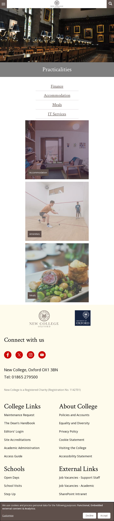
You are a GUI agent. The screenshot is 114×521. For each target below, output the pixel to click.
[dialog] (57, 511)
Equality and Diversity (74, 423)
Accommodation (57, 95)
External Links (78, 468)
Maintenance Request (19, 415)
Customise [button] (8, 515)
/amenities (57, 211)
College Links (22, 406)
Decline (89, 515)
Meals (57, 104)
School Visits (13, 486)
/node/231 (57, 149)
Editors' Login (13, 431)
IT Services (57, 114)
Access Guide (13, 456)
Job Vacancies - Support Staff (79, 477)
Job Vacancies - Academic (76, 486)
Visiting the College (72, 448)
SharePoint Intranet (73, 494)
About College (78, 406)
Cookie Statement (71, 440)
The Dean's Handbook (19, 423)
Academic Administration (21, 448)
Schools (14, 468)
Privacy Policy (68, 431)
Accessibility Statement (75, 456)
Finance (57, 86)
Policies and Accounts (74, 415)
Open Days (11, 477)
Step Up (10, 494)
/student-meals (57, 272)
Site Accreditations (17, 440)
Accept (104, 515)
